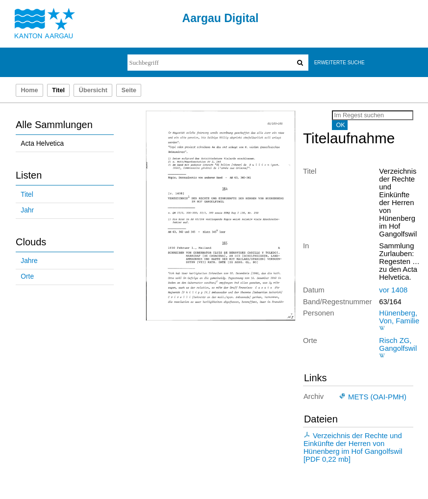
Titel (27, 194)
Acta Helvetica (42, 143)
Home (29, 90)
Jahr (27, 210)
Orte (27, 276)
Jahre (29, 260)
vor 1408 (393, 290)
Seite (129, 90)
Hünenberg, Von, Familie (399, 317)
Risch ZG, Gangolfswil (398, 344)
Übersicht (93, 90)
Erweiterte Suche (339, 62)
